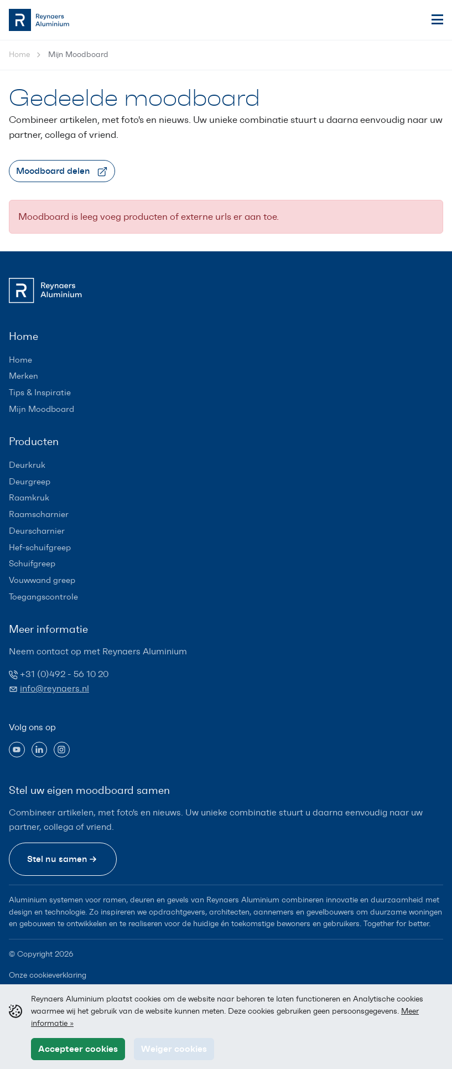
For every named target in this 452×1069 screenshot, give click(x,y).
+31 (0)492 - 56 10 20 (64, 674)
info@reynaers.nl (54, 688)
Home (19, 54)
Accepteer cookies (78, 1048)
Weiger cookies (174, 1048)
